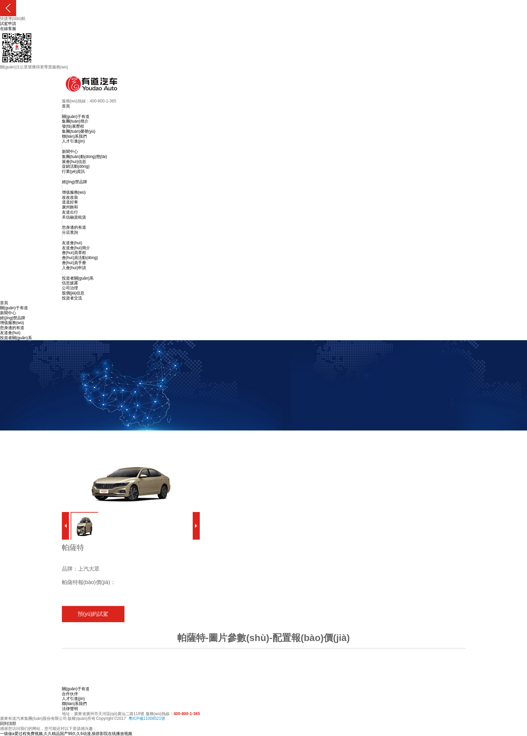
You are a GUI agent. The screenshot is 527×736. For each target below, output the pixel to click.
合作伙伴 (70, 694)
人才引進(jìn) (73, 141)
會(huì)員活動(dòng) (80, 257)
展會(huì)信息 (74, 161)
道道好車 (70, 202)
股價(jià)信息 (73, 293)
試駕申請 (8, 23)
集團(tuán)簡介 (75, 121)
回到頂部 (8, 723)
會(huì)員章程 (74, 252)
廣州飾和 (70, 207)
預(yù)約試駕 (93, 614)
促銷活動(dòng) (76, 166)
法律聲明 (70, 708)
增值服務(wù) (74, 192)
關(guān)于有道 (76, 116)
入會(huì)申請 (74, 267)
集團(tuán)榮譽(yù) (79, 131)
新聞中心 (70, 151)
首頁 (66, 106)
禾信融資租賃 (74, 217)
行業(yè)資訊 (73, 171)
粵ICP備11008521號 (146, 718)
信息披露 (70, 283)
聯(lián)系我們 (74, 136)
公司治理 (70, 288)
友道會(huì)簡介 (76, 248)
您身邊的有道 (74, 227)
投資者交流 (72, 298)
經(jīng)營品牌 (74, 182)
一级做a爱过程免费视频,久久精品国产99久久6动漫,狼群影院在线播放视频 (66, 733)
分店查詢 (70, 232)
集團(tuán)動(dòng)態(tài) (84, 156)
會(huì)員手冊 (74, 262)
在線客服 (8, 28)
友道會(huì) (72, 243)
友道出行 (70, 212)
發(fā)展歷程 (73, 126)
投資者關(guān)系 (78, 278)
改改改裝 (70, 197)
